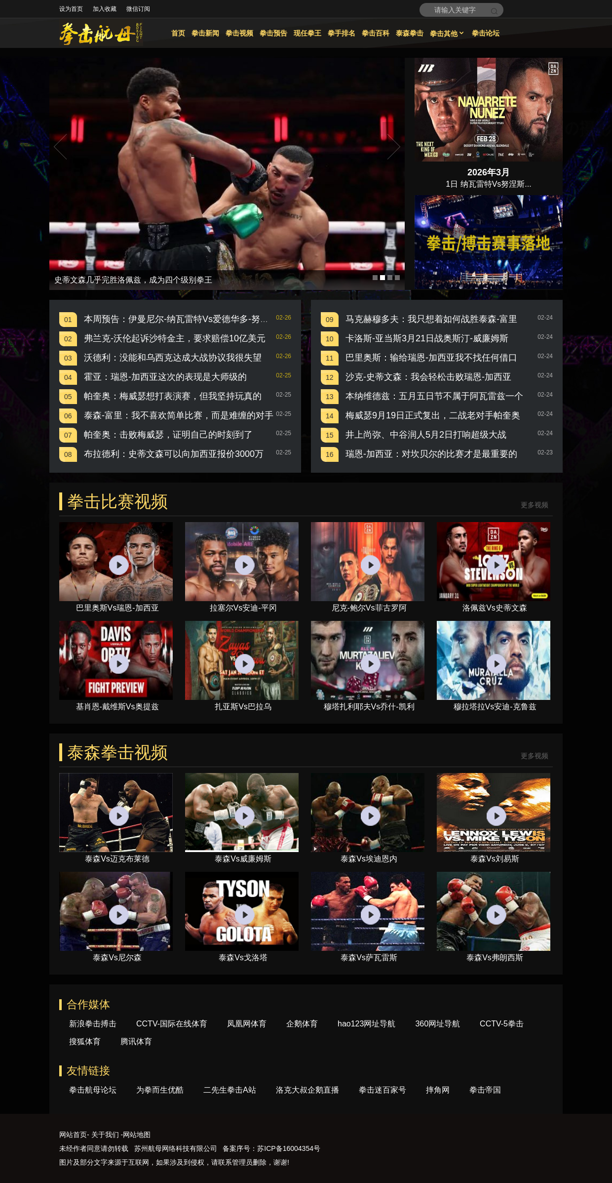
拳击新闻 (205, 33)
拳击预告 (273, 33)
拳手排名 (341, 33)
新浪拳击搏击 (92, 1024)
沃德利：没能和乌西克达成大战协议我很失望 (173, 358)
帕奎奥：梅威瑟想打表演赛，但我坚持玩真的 (173, 396)
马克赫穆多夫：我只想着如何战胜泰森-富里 (431, 319)
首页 (178, 33)
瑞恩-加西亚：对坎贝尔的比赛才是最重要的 (431, 454)
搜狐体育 (85, 1041)
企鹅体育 (302, 1024)
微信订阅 (138, 8)
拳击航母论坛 (92, 1090)
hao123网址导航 (366, 1024)
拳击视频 (239, 33)
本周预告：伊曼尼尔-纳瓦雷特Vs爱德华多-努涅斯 (181, 319)
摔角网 (438, 1090)
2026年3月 (488, 172)
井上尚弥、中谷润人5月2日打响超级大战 (425, 435)
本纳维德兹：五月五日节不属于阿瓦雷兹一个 (434, 396)
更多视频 (534, 505)
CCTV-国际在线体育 (171, 1024)
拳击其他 (447, 34)
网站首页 (73, 1135)
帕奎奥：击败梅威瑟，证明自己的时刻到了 (168, 435)
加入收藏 (104, 8)
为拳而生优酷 (160, 1090)
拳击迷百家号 (382, 1090)
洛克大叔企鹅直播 (307, 1090)
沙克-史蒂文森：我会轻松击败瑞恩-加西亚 (428, 377)
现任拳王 (307, 33)
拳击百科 (375, 33)
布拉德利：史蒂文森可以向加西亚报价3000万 (174, 454)
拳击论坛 (485, 33)
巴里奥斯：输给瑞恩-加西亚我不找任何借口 (431, 358)
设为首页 (71, 8)
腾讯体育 (136, 1041)
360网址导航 (437, 1024)
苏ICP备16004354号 (288, 1148)
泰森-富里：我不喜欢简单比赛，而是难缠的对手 (178, 415)
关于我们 (105, 1135)
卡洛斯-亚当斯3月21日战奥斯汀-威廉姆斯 (426, 338)
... (528, 184)
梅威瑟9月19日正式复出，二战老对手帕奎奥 (432, 415)
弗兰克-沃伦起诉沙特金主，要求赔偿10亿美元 (175, 338)
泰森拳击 (409, 33)
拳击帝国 (485, 1090)
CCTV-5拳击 (502, 1024)
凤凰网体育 (247, 1024)
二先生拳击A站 (229, 1090)
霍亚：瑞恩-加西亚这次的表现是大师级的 (165, 377)
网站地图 (137, 1135)
